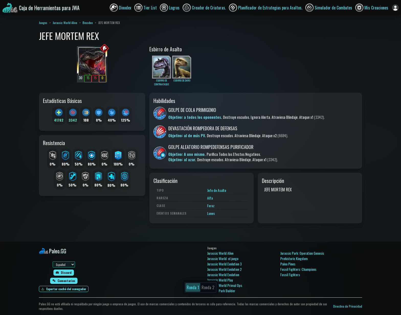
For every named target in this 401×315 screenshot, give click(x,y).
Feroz (211, 205)
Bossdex (88, 22)
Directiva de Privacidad (347, 306)
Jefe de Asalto (216, 190)
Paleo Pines (287, 263)
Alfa (210, 198)
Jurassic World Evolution (223, 274)
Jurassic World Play (220, 280)
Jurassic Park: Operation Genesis (302, 253)
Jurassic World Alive (65, 22)
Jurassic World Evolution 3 (224, 263)
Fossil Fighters (290, 274)
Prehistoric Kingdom (294, 258)
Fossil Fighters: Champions (298, 269)
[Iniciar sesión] (395, 7)
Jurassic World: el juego (222, 258)
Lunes (211, 213)
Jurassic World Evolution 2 (224, 269)
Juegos (43, 22)
